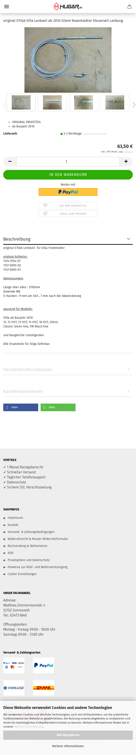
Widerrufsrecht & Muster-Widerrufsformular (38, 539)
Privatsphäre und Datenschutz (29, 560)
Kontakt (13, 525)
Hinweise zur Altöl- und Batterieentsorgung (37, 567)
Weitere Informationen (68, 746)
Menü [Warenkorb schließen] (6, 6)
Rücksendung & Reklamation (27, 546)
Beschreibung (16, 239)
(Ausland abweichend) (95, 133)
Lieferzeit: (10, 133)
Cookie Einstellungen (22, 574)
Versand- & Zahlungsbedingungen (31, 532)
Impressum (15, 518)
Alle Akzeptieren (68, 735)
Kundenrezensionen (23, 391)
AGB (10, 553)
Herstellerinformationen (27, 369)
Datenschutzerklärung (28, 726)
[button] (9, 162)
